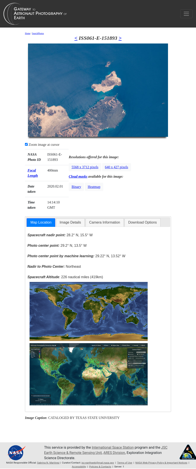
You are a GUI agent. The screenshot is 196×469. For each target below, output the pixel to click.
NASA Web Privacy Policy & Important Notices (161, 462)
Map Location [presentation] (40, 222)
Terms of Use (124, 462)
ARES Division (114, 453)
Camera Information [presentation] (104, 222)
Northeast (54, 266)
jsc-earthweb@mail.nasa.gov (97, 462)
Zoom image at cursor (42, 144)
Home (27, 33)
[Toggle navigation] (186, 13)
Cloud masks (78, 176)
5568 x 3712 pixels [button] (85, 167)
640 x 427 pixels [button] (116, 167)
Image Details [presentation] (70, 222)
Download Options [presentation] (142, 222)
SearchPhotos (38, 33)
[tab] (41, 222)
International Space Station (113, 447)
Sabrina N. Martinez (48, 462)
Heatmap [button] (94, 187)
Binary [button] (76, 187)
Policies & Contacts (100, 466)
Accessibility (79, 466)
